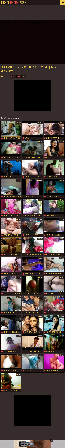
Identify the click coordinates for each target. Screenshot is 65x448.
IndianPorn (13, 2)
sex (13, 76)
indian (21, 76)
